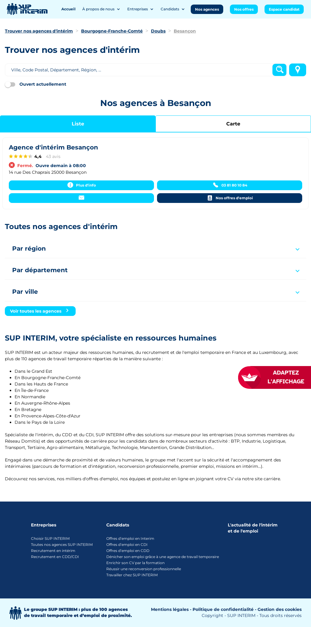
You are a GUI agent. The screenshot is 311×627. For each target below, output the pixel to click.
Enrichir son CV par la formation (135, 562)
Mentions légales (170, 609)
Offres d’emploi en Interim (130, 538)
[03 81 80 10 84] (229, 185)
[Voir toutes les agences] (40, 311)
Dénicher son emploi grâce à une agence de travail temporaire (162, 556)
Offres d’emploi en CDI (127, 544)
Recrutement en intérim (53, 550)
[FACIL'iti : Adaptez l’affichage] (280, 377)
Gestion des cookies (280, 609)
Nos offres (244, 9)
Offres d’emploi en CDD (127, 550)
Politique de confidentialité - (224, 609)
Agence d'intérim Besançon (53, 147)
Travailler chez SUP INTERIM (132, 575)
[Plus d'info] (81, 185)
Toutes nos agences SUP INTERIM (62, 544)
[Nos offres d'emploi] (229, 198)
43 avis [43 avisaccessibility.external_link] (53, 156)
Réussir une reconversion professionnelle (143, 569)
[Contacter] (81, 198)
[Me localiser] (297, 69)
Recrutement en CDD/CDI (55, 556)
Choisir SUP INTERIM (50, 538)
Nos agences (207, 9)
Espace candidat (284, 9)
